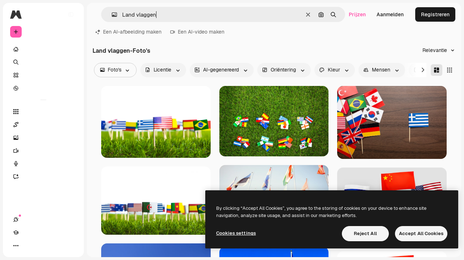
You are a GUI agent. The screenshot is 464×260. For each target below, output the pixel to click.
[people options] (381, 70)
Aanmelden (390, 14)
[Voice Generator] (43, 163)
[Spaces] (43, 124)
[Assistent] (43, 176)
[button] (111, 14)
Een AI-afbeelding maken (128, 32)
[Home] (43, 49)
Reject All (365, 233)
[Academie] (29, 245)
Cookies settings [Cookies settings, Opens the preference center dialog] (236, 233)
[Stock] (43, 75)
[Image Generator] (43, 137)
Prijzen (357, 14)
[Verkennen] (43, 88)
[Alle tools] (43, 111)
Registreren (435, 14)
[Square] (449, 70)
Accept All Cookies (421, 233)
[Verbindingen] (16, 245)
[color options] (334, 70)
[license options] (163, 70)
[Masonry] (436, 70)
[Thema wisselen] (42, 245)
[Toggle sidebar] (71, 14)
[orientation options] (284, 70)
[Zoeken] (43, 62)
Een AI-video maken (197, 32)
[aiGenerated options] (222, 70)
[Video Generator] (43, 150)
